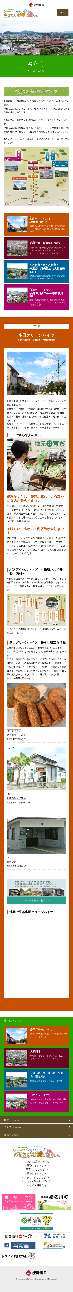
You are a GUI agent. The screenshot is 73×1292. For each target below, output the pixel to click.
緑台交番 (11, 861)
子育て (13, 1127)
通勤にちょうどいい (37, 1165)
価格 (12, 1134)
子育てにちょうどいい (37, 1169)
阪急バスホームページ (55, 629)
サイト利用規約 (37, 1185)
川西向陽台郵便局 (16, 798)
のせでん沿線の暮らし (37, 1161)
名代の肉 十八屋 (16, 735)
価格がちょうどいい (37, 1173)
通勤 (12, 1119)
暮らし (13, 1020)
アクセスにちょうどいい (37, 1177)
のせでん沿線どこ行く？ (37, 1181)
